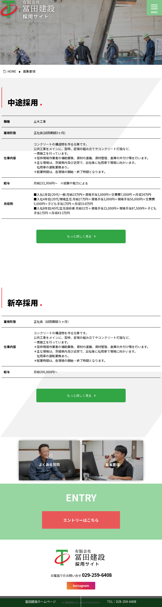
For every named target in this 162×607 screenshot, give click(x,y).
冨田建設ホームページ (40, 601)
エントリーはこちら (81, 520)
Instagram (81, 585)
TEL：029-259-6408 (121, 601)
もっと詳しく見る (79, 236)
